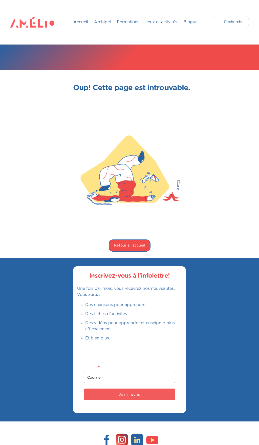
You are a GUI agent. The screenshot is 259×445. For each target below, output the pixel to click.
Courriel (91, 367)
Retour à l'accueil (129, 245)
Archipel (102, 22)
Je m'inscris (129, 394)
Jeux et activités (161, 22)
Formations (128, 22)
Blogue (190, 22)
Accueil (80, 22)
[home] (20, 22)
